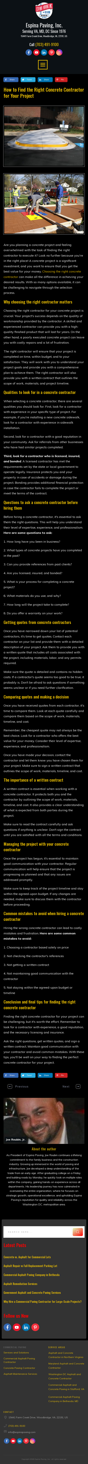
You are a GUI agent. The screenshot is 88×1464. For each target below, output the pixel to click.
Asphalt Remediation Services (20, 1284)
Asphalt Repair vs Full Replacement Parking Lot (30, 1266)
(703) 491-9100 (47, 44)
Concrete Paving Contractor (19, 1367)
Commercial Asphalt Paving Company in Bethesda (32, 1275)
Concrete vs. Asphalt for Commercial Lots (27, 1257)
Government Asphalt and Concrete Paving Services (32, 1293)
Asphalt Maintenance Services (20, 1373)
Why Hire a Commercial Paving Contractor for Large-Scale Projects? (43, 1302)
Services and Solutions (16, 1352)
